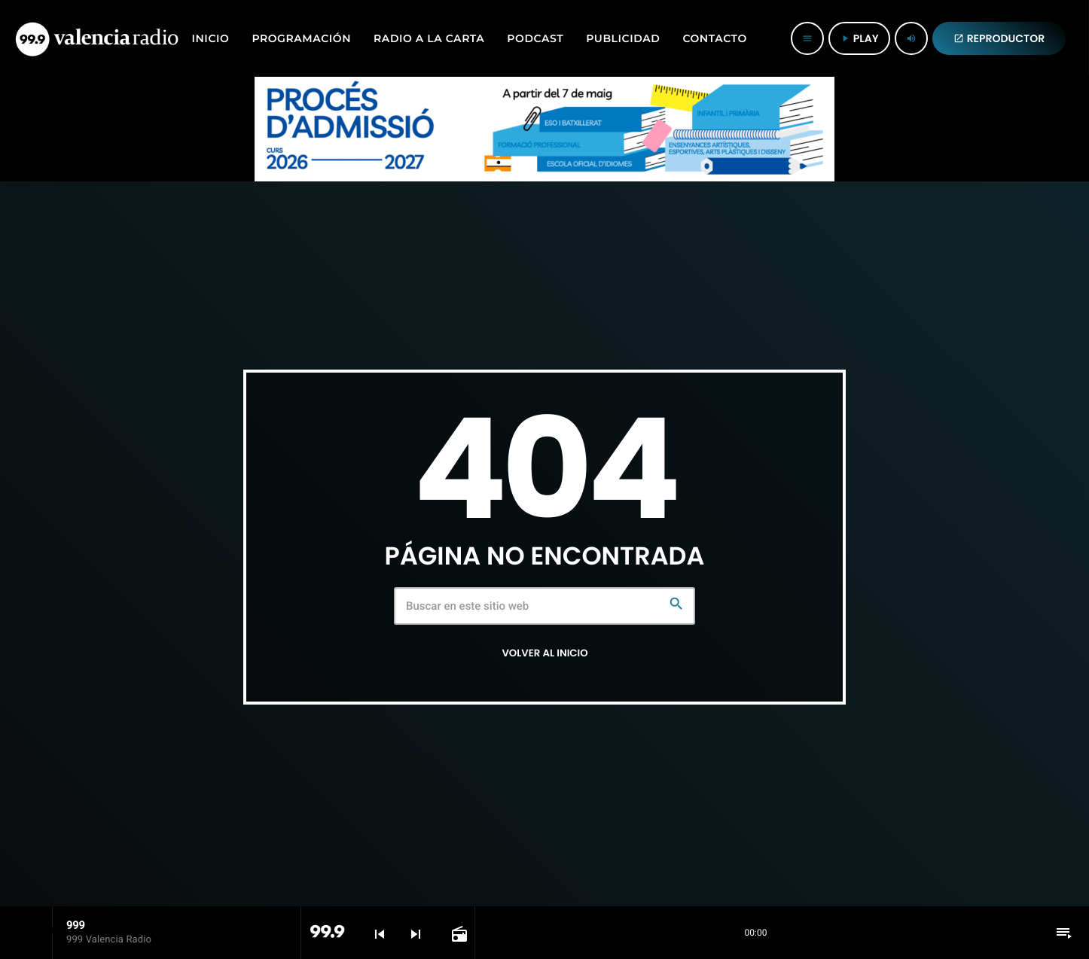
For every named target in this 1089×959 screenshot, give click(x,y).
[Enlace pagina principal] (97, 38)
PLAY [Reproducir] (859, 38)
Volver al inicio (544, 653)
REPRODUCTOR (999, 38)
